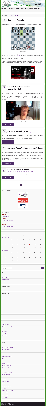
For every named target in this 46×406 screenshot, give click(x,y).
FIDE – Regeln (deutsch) (6, 349)
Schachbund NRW (5, 367)
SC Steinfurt (4, 388)
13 (35, 255)
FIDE (3, 361)
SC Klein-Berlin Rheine (6, 386)
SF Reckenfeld (5, 392)
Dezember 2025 (5, 250)
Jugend (22, 8)
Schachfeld (4, 333)
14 (29, 244)
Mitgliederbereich (37, 8)
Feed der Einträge (5, 277)
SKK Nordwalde (5, 395)
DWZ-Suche (4, 358)
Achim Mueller (10, 21)
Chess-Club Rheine (5, 381)
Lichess (18, 55)
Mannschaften (12, 8)
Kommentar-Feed (5, 279)
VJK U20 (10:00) (6, 216)
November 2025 (5, 237)
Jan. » (42, 235)
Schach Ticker (4, 331)
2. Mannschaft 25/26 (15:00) (8, 226)
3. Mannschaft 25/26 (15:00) (8, 222)
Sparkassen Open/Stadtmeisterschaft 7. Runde (24, 148)
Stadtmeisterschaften (22, 90)
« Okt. (3, 235)
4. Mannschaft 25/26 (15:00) (8, 228)
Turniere (18, 8)
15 (35, 244)
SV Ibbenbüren (5, 397)
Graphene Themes (11, 404)
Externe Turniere (17, 21)
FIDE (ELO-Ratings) (6, 363)
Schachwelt (4, 335)
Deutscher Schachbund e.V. (7, 356)
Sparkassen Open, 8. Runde (17, 131)
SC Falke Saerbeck (5, 383)
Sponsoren (31, 8)
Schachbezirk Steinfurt (6, 365)
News (2, 8)
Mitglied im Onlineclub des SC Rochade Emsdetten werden (13, 288)
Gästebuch (3, 10)
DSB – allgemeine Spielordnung (8, 344)
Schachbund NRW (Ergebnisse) (8, 370)
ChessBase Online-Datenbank (7, 326)
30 (40, 247)
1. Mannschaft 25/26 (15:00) (8, 220)
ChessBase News (5, 324)
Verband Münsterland (6, 374)
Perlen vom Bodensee (6, 328)
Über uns (6, 8)
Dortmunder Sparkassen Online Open (31, 54)
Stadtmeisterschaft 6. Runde (17, 169)
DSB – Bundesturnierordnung (7, 347)
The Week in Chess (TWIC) (7, 337)
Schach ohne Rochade (15, 20)
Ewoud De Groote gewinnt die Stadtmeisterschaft (18, 88)
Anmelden (4, 275)
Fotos (26, 8)
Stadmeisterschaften (16, 90)
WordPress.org (5, 281)
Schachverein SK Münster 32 (7, 390)
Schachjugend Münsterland (7, 372)
